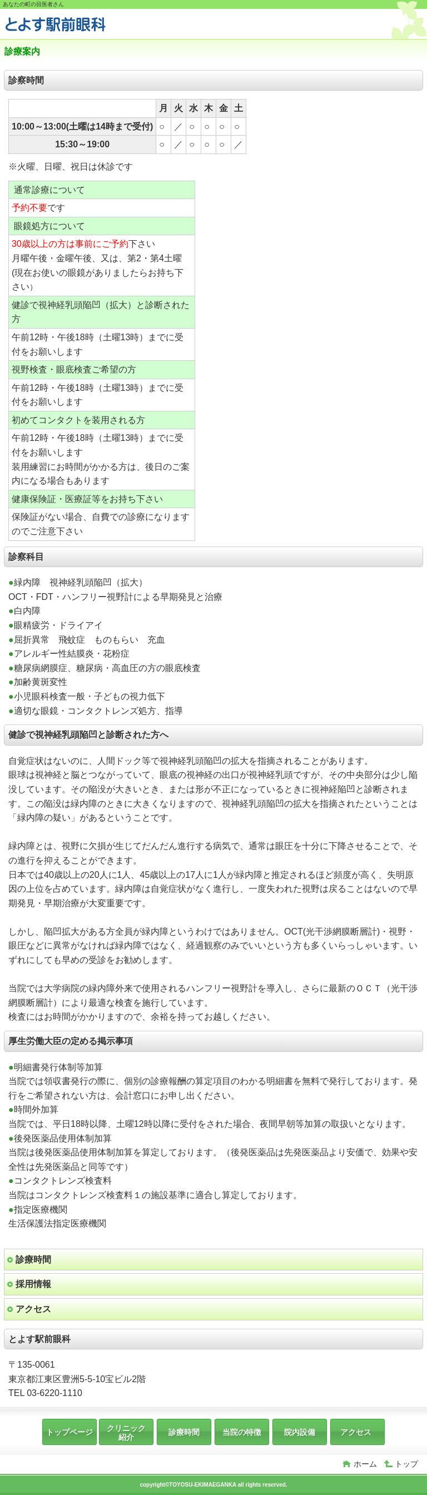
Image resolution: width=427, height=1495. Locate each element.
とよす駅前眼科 (87, 25)
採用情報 (33, 1284)
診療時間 (33, 1259)
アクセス (33, 1309)
